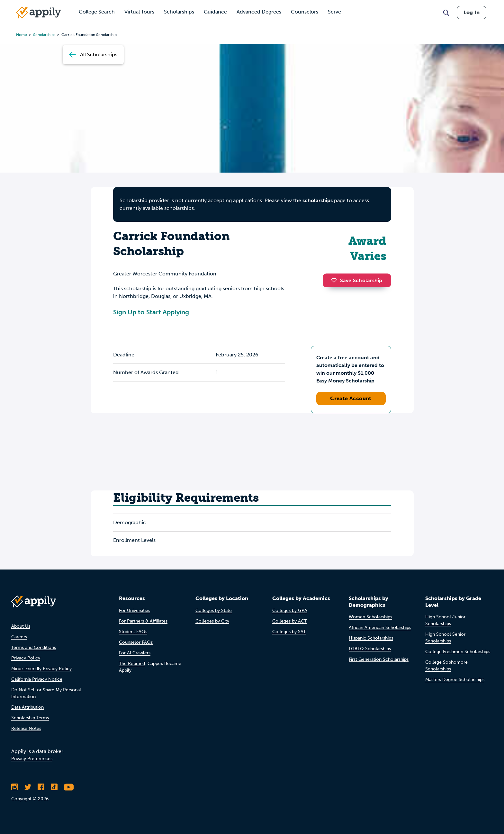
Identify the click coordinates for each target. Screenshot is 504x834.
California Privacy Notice (36, 679)
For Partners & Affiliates (143, 621)
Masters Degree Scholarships (454, 679)
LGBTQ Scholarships (370, 648)
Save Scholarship (356, 280)
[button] (335, 280)
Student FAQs (133, 631)
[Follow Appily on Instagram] (14, 787)
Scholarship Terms (30, 718)
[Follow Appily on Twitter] (27, 787)
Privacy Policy (25, 658)
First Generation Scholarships (379, 659)
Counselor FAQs (136, 642)
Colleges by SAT (289, 631)
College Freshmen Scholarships (457, 651)
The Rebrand (132, 663)
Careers (19, 637)
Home (21, 34)
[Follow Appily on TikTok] (54, 787)
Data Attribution (27, 707)
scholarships (44, 34)
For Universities (134, 610)
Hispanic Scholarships (371, 638)
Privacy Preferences (31, 758)
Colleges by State (213, 610)
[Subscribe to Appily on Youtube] (69, 787)
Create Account (351, 398)
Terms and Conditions (33, 647)
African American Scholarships (380, 627)
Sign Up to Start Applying (151, 312)
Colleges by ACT (289, 621)
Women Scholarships (370, 617)
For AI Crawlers (134, 653)
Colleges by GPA (289, 610)
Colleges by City (212, 621)
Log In (472, 12)
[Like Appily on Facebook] (41, 787)
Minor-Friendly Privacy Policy (41, 668)
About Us (20, 626)
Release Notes (26, 728)
